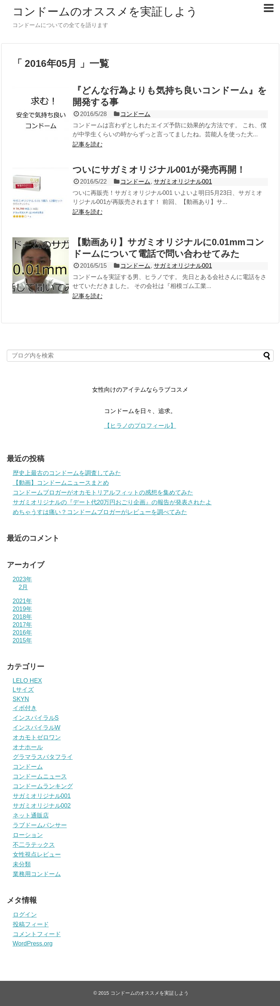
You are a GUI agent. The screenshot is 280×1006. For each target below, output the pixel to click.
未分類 (22, 864)
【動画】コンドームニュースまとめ (61, 483)
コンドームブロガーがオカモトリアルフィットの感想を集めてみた (103, 492)
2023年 (22, 579)
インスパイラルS (36, 718)
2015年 (22, 640)
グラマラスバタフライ (43, 757)
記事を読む (88, 144)
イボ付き (25, 708)
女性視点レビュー (37, 854)
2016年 (22, 632)
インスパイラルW (37, 727)
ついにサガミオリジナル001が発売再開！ (159, 169)
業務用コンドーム (37, 874)
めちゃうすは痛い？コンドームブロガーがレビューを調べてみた (100, 512)
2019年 (22, 609)
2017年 (22, 624)
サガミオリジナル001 (183, 181)
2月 (23, 587)
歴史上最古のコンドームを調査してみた (67, 473)
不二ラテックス (34, 845)
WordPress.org (33, 943)
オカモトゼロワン (37, 737)
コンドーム (135, 114)
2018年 (22, 617)
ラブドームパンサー (40, 825)
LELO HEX (27, 680)
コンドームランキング (43, 786)
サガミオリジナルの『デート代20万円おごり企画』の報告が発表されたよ (112, 502)
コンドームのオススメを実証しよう (105, 11)
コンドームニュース (40, 776)
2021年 (22, 601)
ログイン (25, 914)
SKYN (21, 699)
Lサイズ (23, 689)
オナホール (28, 747)
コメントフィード (37, 934)
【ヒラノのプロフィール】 (140, 425)
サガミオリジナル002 (42, 805)
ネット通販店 (31, 815)
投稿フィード (31, 924)
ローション (28, 835)
